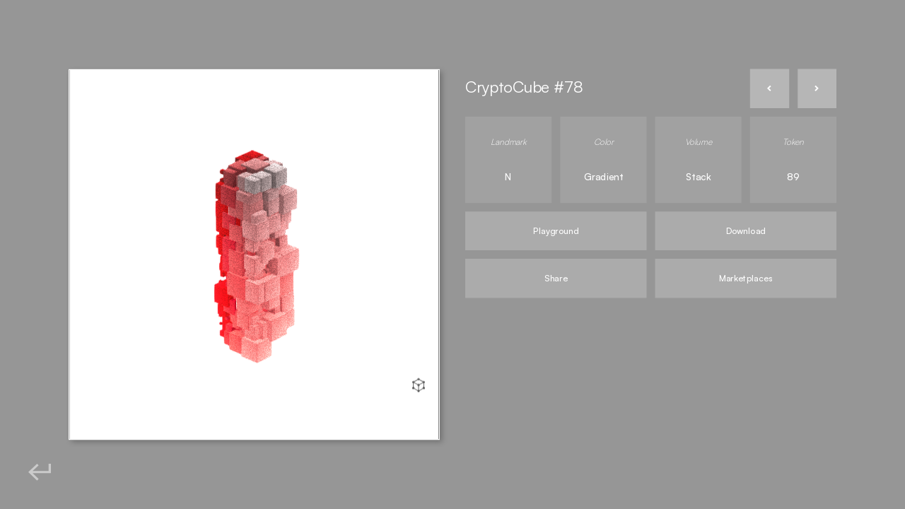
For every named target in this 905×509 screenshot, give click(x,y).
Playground (555, 231)
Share (555, 278)
